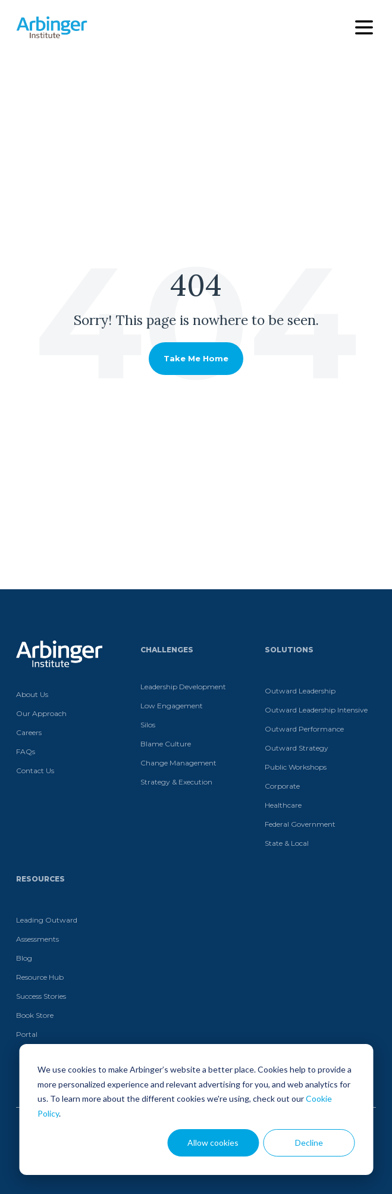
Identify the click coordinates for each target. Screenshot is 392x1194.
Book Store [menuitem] (35, 1015)
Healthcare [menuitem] (283, 805)
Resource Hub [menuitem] (40, 977)
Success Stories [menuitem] (41, 996)
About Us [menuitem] (32, 694)
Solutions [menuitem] (289, 649)
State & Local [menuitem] (287, 843)
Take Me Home (196, 358)
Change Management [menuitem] (178, 762)
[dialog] (196, 1109)
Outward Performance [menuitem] (304, 728)
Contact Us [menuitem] (35, 770)
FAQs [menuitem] (25, 751)
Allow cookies (213, 1142)
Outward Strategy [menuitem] (296, 747)
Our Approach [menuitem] (41, 713)
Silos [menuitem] (147, 724)
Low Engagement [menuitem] (171, 705)
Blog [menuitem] (24, 958)
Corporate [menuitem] (282, 786)
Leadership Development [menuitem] (183, 686)
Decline (309, 1142)
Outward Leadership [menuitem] (300, 690)
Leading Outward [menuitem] (46, 919)
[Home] (51, 27)
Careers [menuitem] (29, 732)
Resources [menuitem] (40, 878)
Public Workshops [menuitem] (296, 766)
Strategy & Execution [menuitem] (176, 781)
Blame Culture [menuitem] (165, 743)
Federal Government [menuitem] (300, 824)
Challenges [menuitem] (166, 649)
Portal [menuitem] (26, 1034)
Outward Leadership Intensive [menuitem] (316, 709)
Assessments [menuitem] (37, 938)
